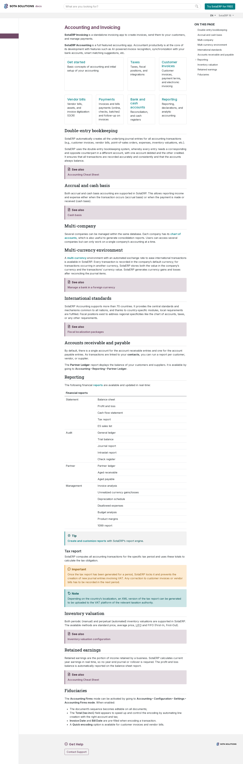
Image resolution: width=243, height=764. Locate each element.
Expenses (16, 77)
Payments (18, 62)
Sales (11, 97)
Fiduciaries (203, 74)
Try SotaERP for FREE (220, 6)
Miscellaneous (16, 132)
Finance (13, 33)
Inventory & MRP (17, 107)
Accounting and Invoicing (25, 37)
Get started (19, 42)
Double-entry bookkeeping (212, 29)
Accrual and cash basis (210, 34)
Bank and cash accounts (26, 67)
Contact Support (77, 751)
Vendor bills (19, 57)
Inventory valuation (208, 64)
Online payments (20, 87)
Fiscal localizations (21, 92)
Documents (17, 82)
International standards (210, 49)
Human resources (17, 112)
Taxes (16, 47)
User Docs (15, 28)
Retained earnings (207, 69)
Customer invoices (23, 52)
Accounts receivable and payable (216, 54)
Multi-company (205, 40)
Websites (13, 102)
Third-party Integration (20, 136)
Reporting (18, 72)
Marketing (13, 117)
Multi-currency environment (212, 44)
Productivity (14, 127)
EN (212, 15)
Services (13, 122)
